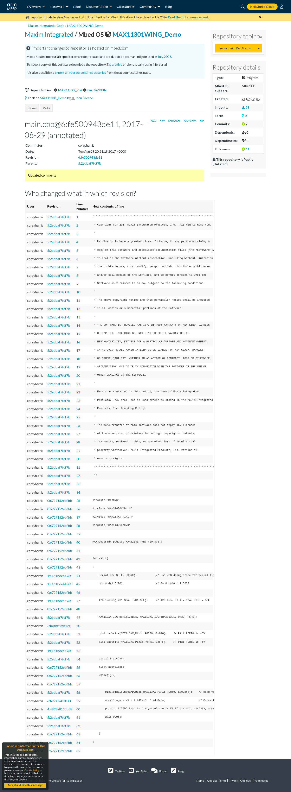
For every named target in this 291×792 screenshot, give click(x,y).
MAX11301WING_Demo (85, 25)
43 (78, 567)
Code (77, 6)
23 (78, 401)
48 (78, 609)
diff (162, 121)
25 (78, 417)
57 (78, 684)
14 (78, 325)
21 (78, 384)
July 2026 (164, 56)
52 (78, 642)
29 (78, 450)
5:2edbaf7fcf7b (89, 163)
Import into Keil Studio (235, 48)
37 (78, 517)
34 (78, 492)
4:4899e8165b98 (59, 709)
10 (78, 292)
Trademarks (260, 780)
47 (78, 601)
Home (32, 108)
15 (78, 334)
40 (78, 542)
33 (78, 484)
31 (78, 467)
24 (78, 409)
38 (78, 525)
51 (78, 634)
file (202, 121)
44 (78, 576)
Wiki (46, 108)
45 (78, 584)
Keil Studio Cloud (262, 6)
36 (78, 509)
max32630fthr (95, 90)
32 (78, 475)
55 (78, 667)
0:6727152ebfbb (59, 500)
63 (78, 734)
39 (78, 534)
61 (78, 717)
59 (78, 701)
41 (78, 551)
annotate (174, 121)
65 (78, 751)
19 (78, 367)
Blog (168, 6)
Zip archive (114, 64)
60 (78, 709)
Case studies (126, 6)
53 (78, 651)
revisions (190, 121)
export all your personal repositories (80, 72)
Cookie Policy (31, 770)
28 (78, 442)
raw (153, 121)
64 (78, 743)
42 (78, 559)
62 (78, 726)
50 (78, 626)
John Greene (84, 98)
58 (78, 692)
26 (78, 425)
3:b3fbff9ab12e (59, 626)
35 (78, 500)
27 (78, 434)
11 (78, 300)
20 (78, 375)
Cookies (245, 780)
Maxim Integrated (41, 25)
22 (78, 392)
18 (78, 359)
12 (78, 309)
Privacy (233, 780)
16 (78, 342)
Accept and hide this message (25, 785)
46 (78, 592)
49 (78, 617)
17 (78, 350)
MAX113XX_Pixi (68, 90)
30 (78, 459)
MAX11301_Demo (53, 98)
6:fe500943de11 (90, 157)
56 (78, 676)
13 (78, 317)
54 (78, 659)
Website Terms (216, 780)
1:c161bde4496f (59, 576)
